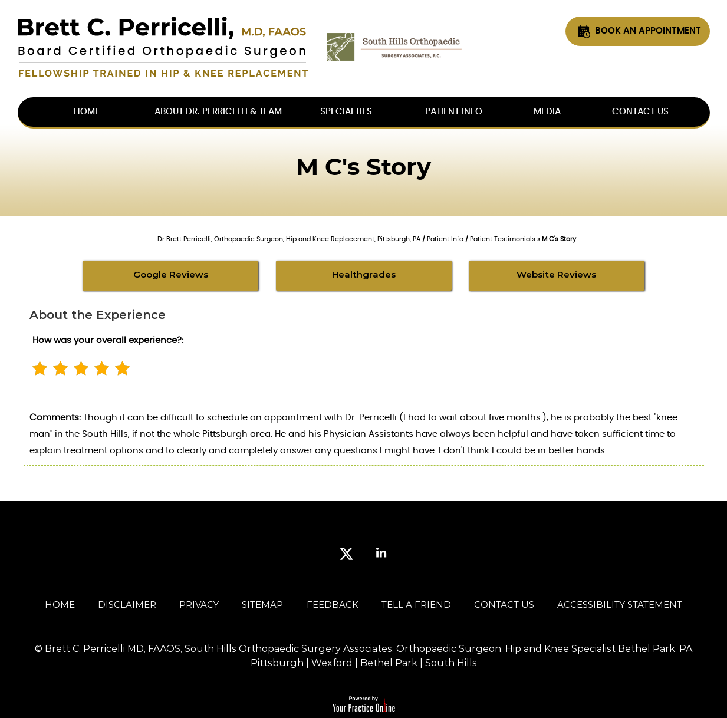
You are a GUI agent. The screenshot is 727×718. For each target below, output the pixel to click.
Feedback (332, 604)
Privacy (199, 604)
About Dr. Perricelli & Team (218, 111)
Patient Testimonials (502, 239)
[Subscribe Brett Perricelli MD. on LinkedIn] (381, 555)
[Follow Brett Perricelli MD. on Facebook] (311, 555)
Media (547, 111)
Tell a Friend (416, 604)
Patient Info (453, 111)
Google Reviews (170, 274)
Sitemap (262, 604)
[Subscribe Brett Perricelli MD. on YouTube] (416, 555)
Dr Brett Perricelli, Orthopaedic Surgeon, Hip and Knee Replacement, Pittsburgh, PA (288, 239)
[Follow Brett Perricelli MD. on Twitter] (346, 555)
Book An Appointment (648, 31)
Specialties (346, 111)
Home (60, 604)
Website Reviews (556, 274)
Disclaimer (127, 604)
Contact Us (640, 111)
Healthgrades (364, 274)
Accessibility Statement (619, 604)
